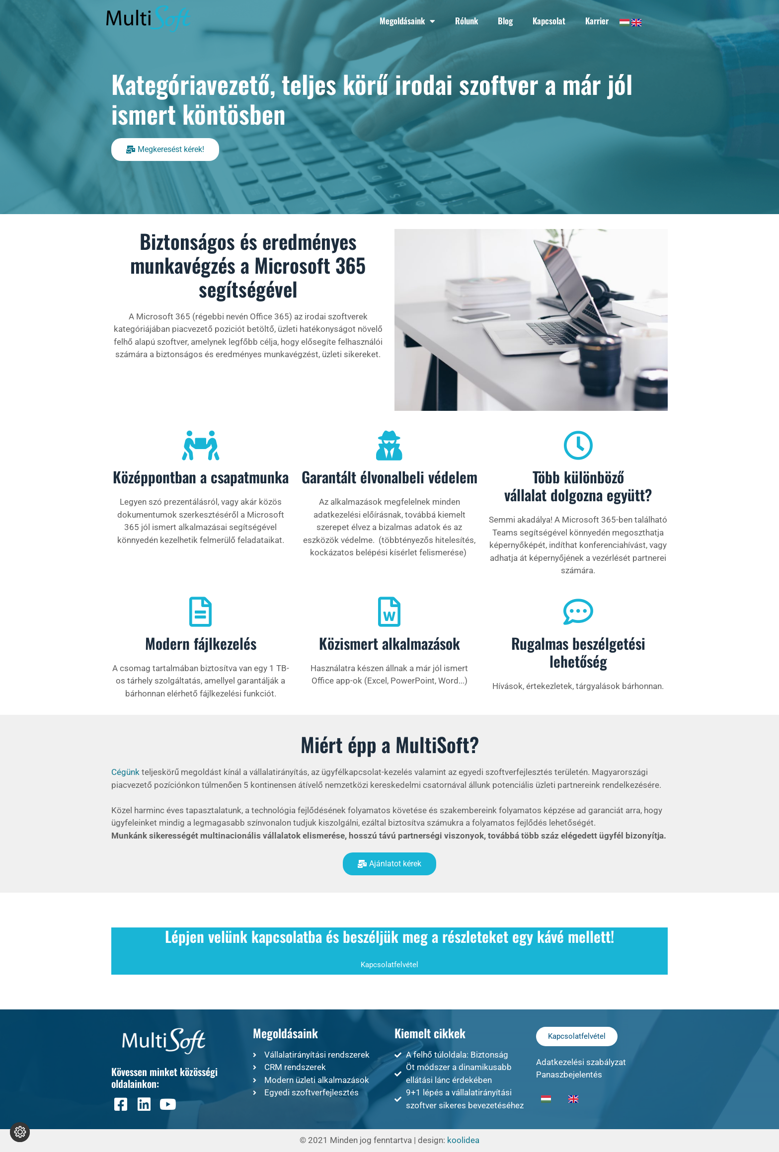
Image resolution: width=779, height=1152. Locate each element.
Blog (505, 20)
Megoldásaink (407, 21)
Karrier (597, 20)
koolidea (463, 1140)
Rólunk (466, 20)
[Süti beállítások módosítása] (20, 1132)
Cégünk (125, 772)
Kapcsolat (549, 20)
